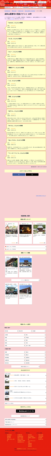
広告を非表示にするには (41, 195)
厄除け (27, 352)
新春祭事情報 (25, 7)
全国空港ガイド (21, 441)
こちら (11, 18)
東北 (28, 3)
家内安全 (7, 362)
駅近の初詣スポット (25, 366)
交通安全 (27, 357)
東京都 (6, 331)
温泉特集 (30, 446)
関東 (20, 3)
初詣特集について (42, 7)
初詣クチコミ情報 (34, 7)
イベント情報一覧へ (25, 280)
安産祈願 (27, 362)
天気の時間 (41, 436)
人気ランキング (17, 7)
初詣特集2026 (9, 3)
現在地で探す (42, 2)
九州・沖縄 (43, 3)
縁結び (27, 354)
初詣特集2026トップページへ (11, 424)
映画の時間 (41, 434)
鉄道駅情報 (20, 434)
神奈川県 (21, 331)
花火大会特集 (31, 436)
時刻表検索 (9, 434)
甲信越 (30, 3)
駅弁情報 (40, 437)
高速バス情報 (20, 439)
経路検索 (9, 436)
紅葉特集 (30, 443)
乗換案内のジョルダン (21, 448)
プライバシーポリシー (31, 448)
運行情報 (9, 437)
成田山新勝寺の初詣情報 (30, 10)
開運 (6, 352)
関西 (22, 3)
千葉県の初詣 (20, 10)
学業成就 (7, 354)
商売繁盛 (7, 357)
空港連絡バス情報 (21, 440)
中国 (38, 3)
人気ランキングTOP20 (10, 246)
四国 (40, 3)
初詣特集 (30, 444)
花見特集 (30, 434)
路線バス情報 (20, 437)
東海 (35, 3)
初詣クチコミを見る (9, 403)
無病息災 (27, 360)
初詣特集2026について (25, 416)
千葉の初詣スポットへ (9, 422)
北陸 (33, 3)
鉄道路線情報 (20, 436)
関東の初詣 (14, 10)
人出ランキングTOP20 (10, 249)
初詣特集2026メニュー (9, 7)
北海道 (25, 3)
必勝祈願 (7, 360)
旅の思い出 (41, 439)
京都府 (34, 331)
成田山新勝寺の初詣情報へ (10, 419)
